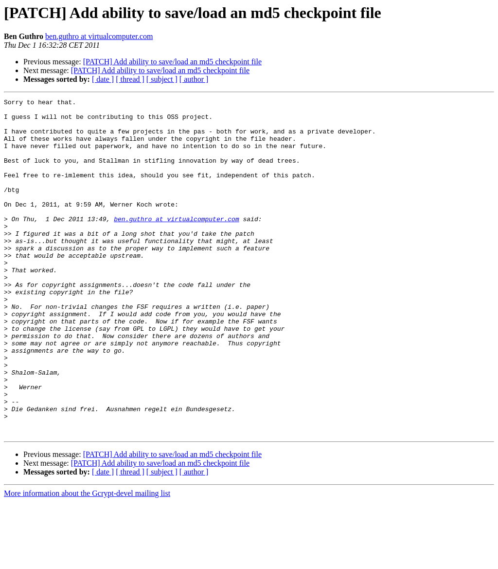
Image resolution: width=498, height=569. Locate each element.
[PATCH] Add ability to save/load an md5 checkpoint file (172, 61)
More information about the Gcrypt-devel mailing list (87, 560)
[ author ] (194, 79)
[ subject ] (162, 79)
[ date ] (103, 79)
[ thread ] (130, 79)
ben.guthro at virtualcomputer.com (99, 36)
